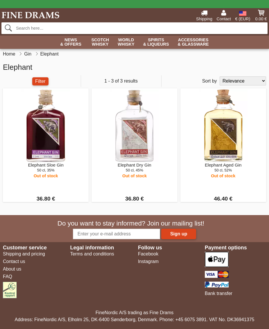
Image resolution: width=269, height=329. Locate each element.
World (126, 42)
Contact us (14, 261)
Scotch (100, 42)
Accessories (193, 42)
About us (12, 269)
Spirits (156, 42)
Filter (40, 81)
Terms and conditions (92, 253)
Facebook (148, 253)
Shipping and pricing (24, 253)
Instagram (148, 261)
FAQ (7, 276)
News (70, 42)
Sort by (209, 80)
